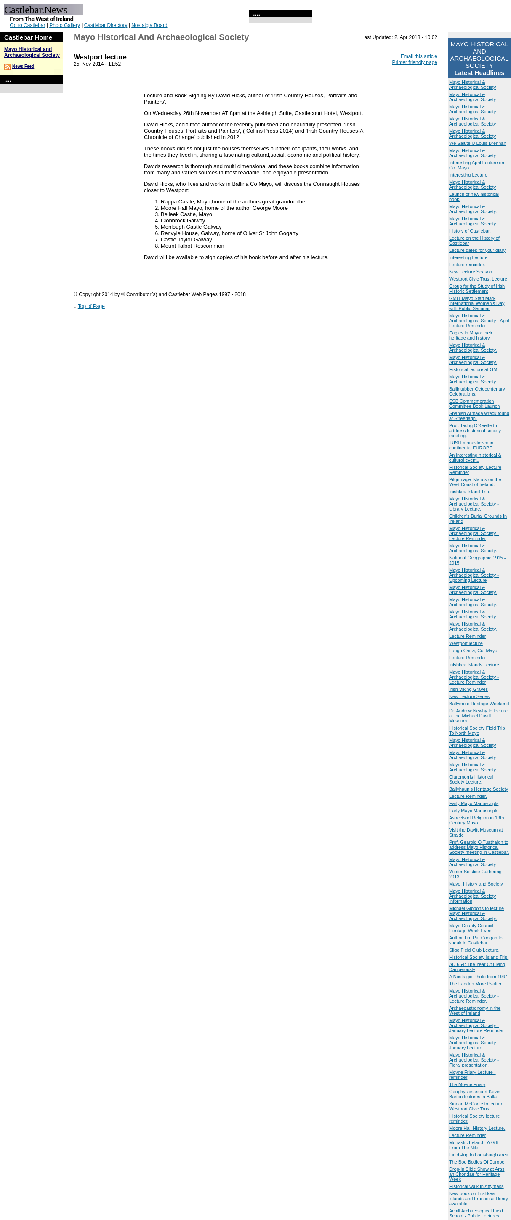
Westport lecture (466, 643)
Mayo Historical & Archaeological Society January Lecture (472, 1042)
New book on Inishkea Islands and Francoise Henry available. (478, 1198)
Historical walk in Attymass (476, 1186)
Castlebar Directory (106, 25)
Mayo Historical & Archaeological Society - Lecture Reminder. (474, 995)
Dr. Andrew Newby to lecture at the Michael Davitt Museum (478, 715)
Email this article (419, 56)
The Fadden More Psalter (475, 983)
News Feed (23, 66)
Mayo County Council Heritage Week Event (471, 928)
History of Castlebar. (470, 230)
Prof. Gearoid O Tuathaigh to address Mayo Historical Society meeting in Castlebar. (479, 847)
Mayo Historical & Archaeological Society (472, 85)
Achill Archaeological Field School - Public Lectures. (476, 1213)
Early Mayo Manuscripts (473, 803)
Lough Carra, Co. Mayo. (473, 650)
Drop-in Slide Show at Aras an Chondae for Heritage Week (476, 1174)
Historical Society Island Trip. (478, 957)
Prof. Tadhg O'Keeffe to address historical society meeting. (475, 430)
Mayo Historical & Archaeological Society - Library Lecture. (474, 503)
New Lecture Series (469, 696)
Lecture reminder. (467, 264)
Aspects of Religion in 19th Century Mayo (476, 820)
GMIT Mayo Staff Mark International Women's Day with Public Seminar (477, 303)
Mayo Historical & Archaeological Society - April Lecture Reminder (479, 320)
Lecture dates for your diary (477, 250)
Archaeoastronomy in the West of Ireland (474, 1011)
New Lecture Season (470, 271)
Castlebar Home (28, 37)
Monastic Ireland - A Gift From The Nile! (473, 1145)
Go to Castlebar (27, 25)
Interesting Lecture (468, 174)
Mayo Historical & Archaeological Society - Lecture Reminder (474, 533)
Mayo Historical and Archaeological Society (32, 52)
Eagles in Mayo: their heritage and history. (470, 335)
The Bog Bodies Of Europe (476, 1161)
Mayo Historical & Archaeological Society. (473, 209)
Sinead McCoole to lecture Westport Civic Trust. (476, 1106)
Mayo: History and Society (476, 883)
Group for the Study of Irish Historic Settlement (477, 289)
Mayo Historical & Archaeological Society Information (472, 896)
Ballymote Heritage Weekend (479, 703)
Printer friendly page (414, 62)
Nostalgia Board (149, 25)
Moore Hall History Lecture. (477, 1128)
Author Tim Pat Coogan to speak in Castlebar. (476, 940)
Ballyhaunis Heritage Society (478, 789)
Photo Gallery (64, 25)
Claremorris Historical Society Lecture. (471, 779)
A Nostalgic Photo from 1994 (478, 976)
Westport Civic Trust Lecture (478, 278)
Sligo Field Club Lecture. (474, 949)
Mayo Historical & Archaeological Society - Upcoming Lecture (474, 575)
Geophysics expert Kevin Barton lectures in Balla (474, 1094)
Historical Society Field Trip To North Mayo (477, 730)
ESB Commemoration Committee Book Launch (474, 404)
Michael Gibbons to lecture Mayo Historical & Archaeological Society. (476, 913)
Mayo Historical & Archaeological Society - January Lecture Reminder (476, 1025)
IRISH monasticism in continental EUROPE (471, 445)
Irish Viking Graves (468, 689)
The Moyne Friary (467, 1084)
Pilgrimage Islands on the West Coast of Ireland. (475, 482)
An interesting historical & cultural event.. (475, 457)
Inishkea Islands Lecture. (474, 664)
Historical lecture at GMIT (475, 369)
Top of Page (91, 306)
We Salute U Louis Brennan (477, 143)
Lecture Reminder (467, 636)
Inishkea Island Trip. (469, 491)
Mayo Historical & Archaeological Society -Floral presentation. (474, 1060)
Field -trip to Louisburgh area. (479, 1154)
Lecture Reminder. (468, 796)
